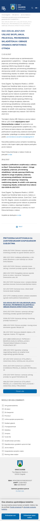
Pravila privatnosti (16, 507)
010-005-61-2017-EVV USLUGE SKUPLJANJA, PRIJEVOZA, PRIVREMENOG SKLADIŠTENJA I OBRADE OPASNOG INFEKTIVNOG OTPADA (19, 305)
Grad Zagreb (6, 15)
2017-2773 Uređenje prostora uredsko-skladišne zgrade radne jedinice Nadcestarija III (20, 297)
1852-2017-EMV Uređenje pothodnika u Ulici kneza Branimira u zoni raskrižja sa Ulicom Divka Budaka (18, 259)
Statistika (7, 430)
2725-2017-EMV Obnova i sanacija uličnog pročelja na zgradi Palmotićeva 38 (18, 376)
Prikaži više (20, 391)
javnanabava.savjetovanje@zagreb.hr (20, 137)
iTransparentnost (10, 426)
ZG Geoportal (9, 412)
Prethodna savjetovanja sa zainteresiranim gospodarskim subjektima (15, 18)
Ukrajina (7, 433)
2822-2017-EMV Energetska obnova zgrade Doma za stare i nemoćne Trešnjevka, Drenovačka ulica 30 (18, 275)
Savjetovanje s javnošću (12, 441)
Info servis (15, 15)
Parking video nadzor (11, 454)
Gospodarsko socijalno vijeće (14, 451)
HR (36, 8)
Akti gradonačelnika (11, 405)
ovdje (19, 215)
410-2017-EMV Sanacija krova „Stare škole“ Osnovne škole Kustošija (18, 290)
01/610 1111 (20, 491)
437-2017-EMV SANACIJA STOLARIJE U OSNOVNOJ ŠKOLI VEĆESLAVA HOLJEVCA (18, 360)
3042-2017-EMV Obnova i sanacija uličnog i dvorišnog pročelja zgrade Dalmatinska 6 (18, 313)
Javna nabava (25, 15)
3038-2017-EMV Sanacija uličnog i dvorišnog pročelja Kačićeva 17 (19, 319)
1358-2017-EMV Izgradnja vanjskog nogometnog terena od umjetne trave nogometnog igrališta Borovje (16, 352)
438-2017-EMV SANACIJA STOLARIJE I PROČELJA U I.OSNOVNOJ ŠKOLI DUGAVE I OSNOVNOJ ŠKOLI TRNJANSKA (18, 384)
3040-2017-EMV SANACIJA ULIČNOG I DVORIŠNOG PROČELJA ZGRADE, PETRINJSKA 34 (20, 368)
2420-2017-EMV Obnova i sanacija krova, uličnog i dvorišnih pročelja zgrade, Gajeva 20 (19, 267)
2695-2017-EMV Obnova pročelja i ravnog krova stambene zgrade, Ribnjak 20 (20, 326)
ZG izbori (7, 409)
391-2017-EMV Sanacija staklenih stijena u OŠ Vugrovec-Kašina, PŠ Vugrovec (19, 333)
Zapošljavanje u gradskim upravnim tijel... (18, 444)
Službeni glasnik (10, 423)
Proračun (8, 416)
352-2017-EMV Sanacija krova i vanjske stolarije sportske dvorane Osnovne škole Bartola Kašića (20, 283)
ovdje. (10, 154)
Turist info (8, 437)
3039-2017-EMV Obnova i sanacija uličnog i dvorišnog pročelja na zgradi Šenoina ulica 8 (18, 251)
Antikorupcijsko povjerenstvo (14, 419)
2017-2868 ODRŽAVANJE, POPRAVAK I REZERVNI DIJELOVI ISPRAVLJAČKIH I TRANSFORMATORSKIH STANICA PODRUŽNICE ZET (16, 342)
